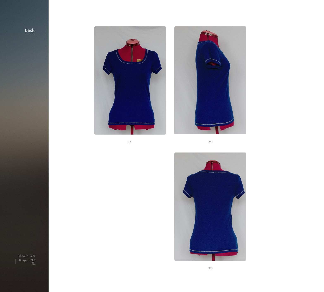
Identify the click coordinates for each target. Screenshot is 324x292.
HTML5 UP (31, 261)
